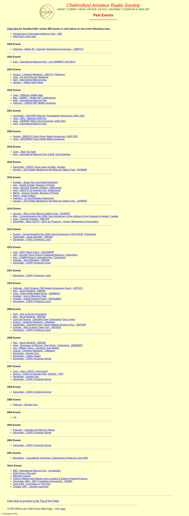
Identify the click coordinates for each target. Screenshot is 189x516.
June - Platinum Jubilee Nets (28, 95)
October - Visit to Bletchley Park (29, 296)
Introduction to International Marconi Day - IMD (37, 34)
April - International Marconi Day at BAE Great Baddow (42, 154)
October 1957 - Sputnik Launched (30, 486)
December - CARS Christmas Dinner (32, 358)
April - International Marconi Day (30, 80)
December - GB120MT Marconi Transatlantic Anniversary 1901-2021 (49, 116)
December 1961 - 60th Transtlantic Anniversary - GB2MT (42, 481)
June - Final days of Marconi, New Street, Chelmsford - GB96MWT (48, 345)
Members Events (22, 476)
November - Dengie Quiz (26, 353)
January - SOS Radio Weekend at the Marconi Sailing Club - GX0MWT (50, 169)
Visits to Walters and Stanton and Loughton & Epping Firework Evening (50, 478)
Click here (12, 29)
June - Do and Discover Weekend (30, 77)
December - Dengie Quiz (26, 376)
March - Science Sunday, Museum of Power (36, 193)
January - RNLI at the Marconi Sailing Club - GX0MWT (41, 213)
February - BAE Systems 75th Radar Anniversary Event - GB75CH (48, 288)
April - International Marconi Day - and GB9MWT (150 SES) (44, 62)
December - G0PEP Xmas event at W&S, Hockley (39, 167)
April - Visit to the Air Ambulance (30, 314)
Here (63, 509)
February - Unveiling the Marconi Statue (34, 430)
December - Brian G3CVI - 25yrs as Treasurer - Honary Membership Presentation (55, 221)
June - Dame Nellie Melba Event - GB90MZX (36, 293)
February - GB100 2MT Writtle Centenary (34, 103)
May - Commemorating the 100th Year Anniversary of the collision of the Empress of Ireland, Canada (65, 216)
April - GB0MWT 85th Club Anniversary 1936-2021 (39, 121)
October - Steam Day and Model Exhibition (35, 182)
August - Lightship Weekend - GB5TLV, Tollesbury (39, 74)
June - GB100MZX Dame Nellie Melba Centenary (39, 139)
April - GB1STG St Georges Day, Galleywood (36, 190)
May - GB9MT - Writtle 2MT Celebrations (34, 98)
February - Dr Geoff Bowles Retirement (33, 198)
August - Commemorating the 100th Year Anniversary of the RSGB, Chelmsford (54, 234)
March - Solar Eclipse (24, 195)
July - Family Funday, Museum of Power (34, 185)
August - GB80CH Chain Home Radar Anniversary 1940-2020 (45, 136)
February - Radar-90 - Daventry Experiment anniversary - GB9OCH (48, 49)
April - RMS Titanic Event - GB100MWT (33, 252)
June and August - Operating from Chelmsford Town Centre (44, 319)
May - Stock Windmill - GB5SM (29, 291)
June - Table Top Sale (24, 151)
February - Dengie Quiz (25, 404)
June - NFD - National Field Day (30, 118)
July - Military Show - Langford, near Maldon (36, 348)
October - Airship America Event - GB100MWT (37, 299)
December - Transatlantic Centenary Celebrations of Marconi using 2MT (50, 458)
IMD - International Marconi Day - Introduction (37, 470)
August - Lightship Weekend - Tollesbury (34, 322)
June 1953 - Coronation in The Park (31, 484)
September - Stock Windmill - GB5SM (33, 237)
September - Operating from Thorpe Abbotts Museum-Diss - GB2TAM (49, 325)
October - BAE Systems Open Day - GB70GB (37, 327)
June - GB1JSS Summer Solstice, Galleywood (37, 187)
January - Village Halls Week (28, 82)
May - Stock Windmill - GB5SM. (29, 342)
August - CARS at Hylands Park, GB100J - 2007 (38, 374)
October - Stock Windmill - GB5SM (31, 260)
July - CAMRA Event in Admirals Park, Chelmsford (39, 257)
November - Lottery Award (26, 356)
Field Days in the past (24, 36)
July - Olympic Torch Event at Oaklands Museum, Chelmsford (45, 255)
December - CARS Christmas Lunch (32, 239)
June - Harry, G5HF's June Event (30, 371)
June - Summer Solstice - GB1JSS (31, 219)
